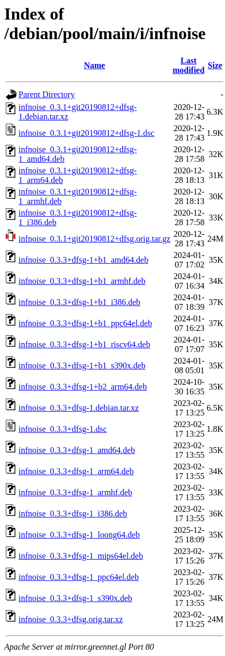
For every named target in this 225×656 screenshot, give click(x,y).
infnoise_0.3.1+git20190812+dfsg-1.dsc (87, 132)
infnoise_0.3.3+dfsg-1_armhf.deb (75, 492)
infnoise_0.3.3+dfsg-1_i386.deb (73, 513)
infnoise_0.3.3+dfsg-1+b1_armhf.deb (82, 280)
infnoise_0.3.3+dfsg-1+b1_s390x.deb (82, 365)
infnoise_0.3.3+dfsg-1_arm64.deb (76, 471)
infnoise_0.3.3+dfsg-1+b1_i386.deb (79, 302)
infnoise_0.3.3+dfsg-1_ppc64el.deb (79, 576)
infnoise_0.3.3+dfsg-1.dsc (63, 428)
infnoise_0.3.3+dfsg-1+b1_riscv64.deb (84, 344)
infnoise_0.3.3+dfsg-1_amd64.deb (77, 450)
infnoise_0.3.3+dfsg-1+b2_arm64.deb (83, 386)
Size (215, 65)
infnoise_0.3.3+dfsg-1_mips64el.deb (81, 555)
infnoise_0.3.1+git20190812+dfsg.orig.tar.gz (94, 238)
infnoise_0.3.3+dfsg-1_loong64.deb (79, 534)
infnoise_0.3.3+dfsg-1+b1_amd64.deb (83, 259)
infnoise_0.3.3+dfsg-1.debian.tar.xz (79, 407)
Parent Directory (47, 94)
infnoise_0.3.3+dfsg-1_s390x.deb (75, 598)
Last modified (188, 65)
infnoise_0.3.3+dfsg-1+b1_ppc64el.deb (85, 323)
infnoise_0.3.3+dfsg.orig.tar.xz (71, 619)
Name (94, 65)
